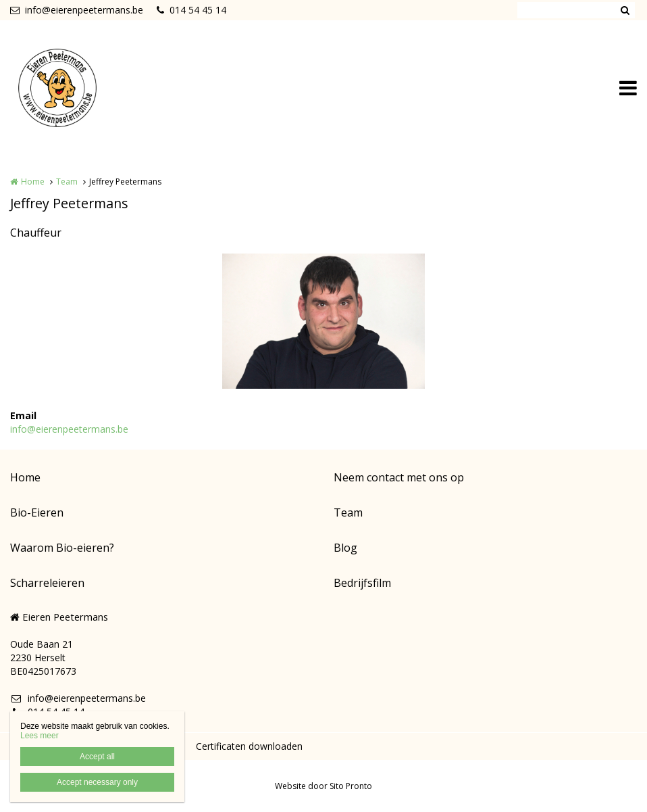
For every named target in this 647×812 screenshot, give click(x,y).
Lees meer (39, 735)
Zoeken (625, 10)
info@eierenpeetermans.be (76, 9)
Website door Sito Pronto (323, 786)
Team (67, 181)
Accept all (97, 756)
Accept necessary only (97, 782)
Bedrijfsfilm (362, 582)
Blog (345, 547)
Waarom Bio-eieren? (62, 547)
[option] (323, 321)
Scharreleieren (47, 582)
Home (33, 181)
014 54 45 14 (191, 9)
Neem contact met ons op (399, 477)
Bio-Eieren (36, 512)
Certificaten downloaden (249, 746)
